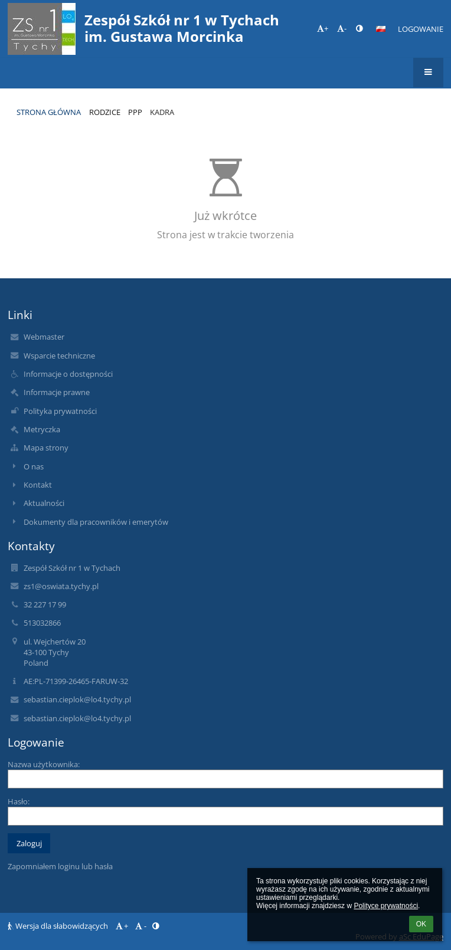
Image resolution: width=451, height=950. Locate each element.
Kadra (162, 112)
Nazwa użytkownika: (44, 764)
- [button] (342, 28)
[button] (381, 29)
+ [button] (322, 28)
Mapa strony (46, 447)
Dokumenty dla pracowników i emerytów (96, 522)
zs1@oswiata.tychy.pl (61, 586)
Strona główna (49, 112)
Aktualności (44, 503)
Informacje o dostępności (68, 374)
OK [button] (421, 924)
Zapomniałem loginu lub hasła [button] (60, 866)
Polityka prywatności (60, 411)
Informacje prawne (57, 392)
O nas (34, 466)
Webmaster (44, 336)
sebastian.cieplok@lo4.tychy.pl (77, 699)
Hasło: (19, 801)
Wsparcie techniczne (59, 355)
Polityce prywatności (386, 906)
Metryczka (42, 429)
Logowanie (420, 29)
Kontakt (38, 484)
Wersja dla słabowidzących (59, 926)
